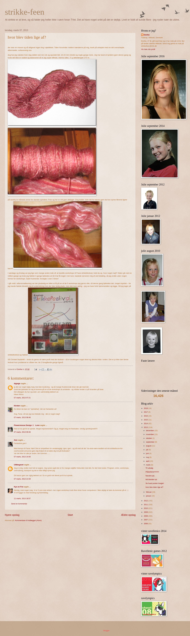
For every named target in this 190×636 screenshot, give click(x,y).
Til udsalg (149, 468)
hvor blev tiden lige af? (154, 487)
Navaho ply (150, 476)
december (150, 430)
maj (147, 457)
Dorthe (147, 35)
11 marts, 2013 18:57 (22, 498)
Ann (15, 440)
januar (148, 496)
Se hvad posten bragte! (155, 483)
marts (148, 465)
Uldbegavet (18, 465)
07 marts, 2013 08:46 (22, 417)
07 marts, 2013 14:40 (22, 457)
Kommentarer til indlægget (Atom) (28, 520)
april (148, 461)
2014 (146, 423)
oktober (149, 438)
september (150, 442)
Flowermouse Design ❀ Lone (27, 425)
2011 (146, 505)
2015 (146, 420)
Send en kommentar (19, 504)
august (149, 446)
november (150, 434)
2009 (146, 512)
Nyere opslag (12, 515)
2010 (146, 508)
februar (149, 492)
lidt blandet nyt (151, 479)
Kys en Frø (18, 487)
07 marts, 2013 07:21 (22, 398)
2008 (146, 516)
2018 (146, 408)
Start (70, 515)
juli (147, 450)
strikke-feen (24, 11)
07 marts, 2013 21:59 (22, 479)
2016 (146, 416)
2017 (146, 412)
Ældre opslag (128, 515)
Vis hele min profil (148, 49)
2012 (146, 501)
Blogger (106, 631)
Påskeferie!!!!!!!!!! (152, 472)
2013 (146, 427)
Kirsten (17, 406)
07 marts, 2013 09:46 (22, 432)
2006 (146, 524)
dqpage (17, 383)
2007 (146, 520)
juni (147, 453)
